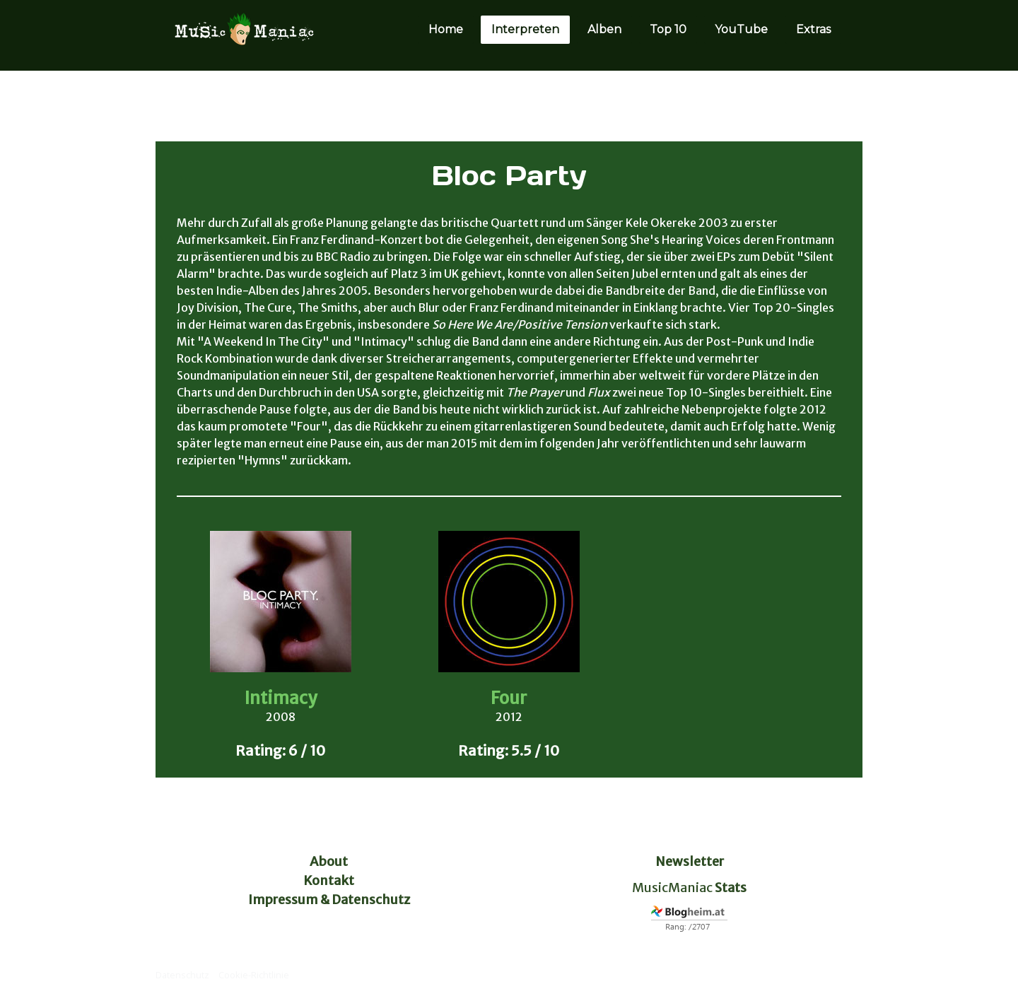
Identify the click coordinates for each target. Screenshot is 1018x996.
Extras (813, 29)
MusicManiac (672, 887)
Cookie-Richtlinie (253, 974)
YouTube (741, 29)
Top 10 (668, 29)
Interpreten (525, 29)
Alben (604, 29)
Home (445, 29)
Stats (731, 887)
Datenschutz (182, 974)
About (329, 861)
